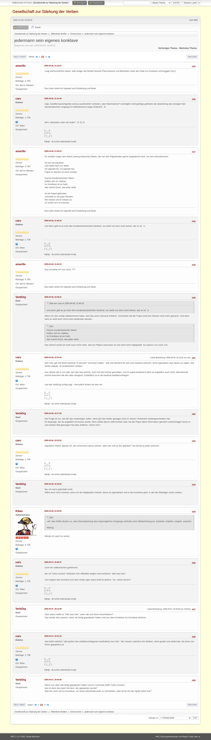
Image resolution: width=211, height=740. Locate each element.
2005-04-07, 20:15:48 (52, 609)
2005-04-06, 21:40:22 (52, 151)
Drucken (192, 57)
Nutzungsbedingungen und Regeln (174, 737)
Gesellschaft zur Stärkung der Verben (45, 11)
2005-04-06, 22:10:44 (52, 357)
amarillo (20, 65)
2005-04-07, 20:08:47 (52, 562)
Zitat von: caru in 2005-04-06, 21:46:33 (66, 303)
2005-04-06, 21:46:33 (52, 221)
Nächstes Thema (188, 48)
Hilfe (157, 737)
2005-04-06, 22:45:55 (52, 511)
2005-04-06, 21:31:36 (52, 98)
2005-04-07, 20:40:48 (52, 680)
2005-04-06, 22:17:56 (52, 413)
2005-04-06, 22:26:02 (52, 484)
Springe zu (153, 718)
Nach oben (19, 705)
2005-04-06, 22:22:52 (52, 440)
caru (18, 98)
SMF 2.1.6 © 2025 (18, 737)
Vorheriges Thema (167, 48)
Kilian (19, 511)
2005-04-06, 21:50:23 (52, 264)
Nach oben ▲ (195, 737)
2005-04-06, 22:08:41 (52, 297)
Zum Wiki (193, 20)
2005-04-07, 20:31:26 (52, 636)
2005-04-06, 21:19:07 (52, 66)
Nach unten (20, 57)
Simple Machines (33, 737)
